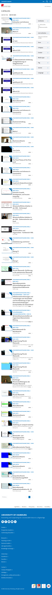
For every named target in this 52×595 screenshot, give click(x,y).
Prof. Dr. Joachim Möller (22, 386)
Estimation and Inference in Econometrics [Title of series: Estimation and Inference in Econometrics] (21, 111)
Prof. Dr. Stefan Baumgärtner (18, 385)
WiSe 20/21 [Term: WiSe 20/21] (16, 158)
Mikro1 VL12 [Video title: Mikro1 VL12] (16, 50)
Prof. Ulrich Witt (16, 275)
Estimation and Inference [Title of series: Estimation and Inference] (21, 22)
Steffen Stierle (15, 396)
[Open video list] (30, 306)
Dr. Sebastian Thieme (23, 396)
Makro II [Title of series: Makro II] (15, 32)
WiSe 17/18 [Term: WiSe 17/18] (15, 268)
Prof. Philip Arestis (24, 426)
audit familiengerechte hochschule (34, 586)
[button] (43, 1)
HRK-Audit (43, 585)
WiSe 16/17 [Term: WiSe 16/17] (15, 281)
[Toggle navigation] (50, 1)
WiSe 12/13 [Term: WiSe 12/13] (15, 393)
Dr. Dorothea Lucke (16, 449)
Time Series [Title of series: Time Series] (16, 150)
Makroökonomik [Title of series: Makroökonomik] (18, 406)
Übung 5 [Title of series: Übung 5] (15, 261)
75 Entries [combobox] (4, 497)
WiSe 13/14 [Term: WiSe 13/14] (15, 378)
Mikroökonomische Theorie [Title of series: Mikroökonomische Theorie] (21, 447)
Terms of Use (39, 506)
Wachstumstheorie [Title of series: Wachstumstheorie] (19, 141)
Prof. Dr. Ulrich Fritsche (26, 306)
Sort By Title (4, 15)
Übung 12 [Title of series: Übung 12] (16, 251)
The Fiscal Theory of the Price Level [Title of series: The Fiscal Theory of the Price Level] (22, 161)
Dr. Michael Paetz (16, 333)
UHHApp (3, 572)
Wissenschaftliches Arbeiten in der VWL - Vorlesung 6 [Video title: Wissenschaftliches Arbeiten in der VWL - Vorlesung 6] (22, 207)
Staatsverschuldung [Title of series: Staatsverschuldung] (19, 122)
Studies (3, 527)
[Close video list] (30, 24)
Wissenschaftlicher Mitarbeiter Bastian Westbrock (23, 42)
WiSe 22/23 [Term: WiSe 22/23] (16, 20)
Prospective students (7, 530)
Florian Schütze (16, 223)
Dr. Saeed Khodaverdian (17, 198)
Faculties (3, 559)
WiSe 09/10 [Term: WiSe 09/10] (16, 464)
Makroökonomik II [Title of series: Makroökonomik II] (19, 101)
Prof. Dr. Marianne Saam (17, 65)
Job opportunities (6, 546)
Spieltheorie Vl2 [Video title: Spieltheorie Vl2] (18, 73)
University (4, 554)
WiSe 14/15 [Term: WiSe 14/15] (15, 365)
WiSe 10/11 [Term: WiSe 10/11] (15, 404)
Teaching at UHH (5, 541)
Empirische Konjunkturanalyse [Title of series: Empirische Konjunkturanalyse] (22, 183)
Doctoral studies (5, 543)
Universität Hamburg (6, 1)
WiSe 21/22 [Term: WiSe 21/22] (15, 99)
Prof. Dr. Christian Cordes (28, 274)
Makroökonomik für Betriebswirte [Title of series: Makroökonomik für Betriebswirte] (19, 330)
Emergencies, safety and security (10, 575)
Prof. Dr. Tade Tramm (17, 321)
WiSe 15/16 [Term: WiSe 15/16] (15, 327)
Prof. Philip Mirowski (22, 357)
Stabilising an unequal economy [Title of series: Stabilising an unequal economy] (23, 425)
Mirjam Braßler (23, 370)
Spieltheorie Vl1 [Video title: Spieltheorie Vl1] (18, 82)
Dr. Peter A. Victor (16, 426)
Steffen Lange (15, 289)
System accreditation (49, 585)
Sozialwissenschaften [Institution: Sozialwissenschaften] (19, 314)
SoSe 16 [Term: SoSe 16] (29, 314)
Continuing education (7, 533)
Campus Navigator (6, 570)
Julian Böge (15, 234)
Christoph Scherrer (16, 344)
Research (3, 538)
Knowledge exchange (7, 548)
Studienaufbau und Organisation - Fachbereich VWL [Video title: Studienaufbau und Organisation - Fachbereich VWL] (23, 232)
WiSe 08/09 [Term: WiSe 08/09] (16, 455)
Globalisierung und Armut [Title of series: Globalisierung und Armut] (21, 242)
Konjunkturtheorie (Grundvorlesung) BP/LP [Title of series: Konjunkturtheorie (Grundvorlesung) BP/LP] (20, 477)
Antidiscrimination (6, 578)
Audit (38, 585)
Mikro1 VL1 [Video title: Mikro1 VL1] (16, 91)
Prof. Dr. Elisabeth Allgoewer (27, 321)
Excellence (4, 556)
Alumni (3, 562)
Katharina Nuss (26, 65)
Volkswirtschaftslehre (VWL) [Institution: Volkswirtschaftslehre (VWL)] (21, 18)
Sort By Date (12, 15)
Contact (3, 567)
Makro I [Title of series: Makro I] (15, 131)
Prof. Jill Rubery (24, 344)
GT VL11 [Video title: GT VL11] (15, 41)
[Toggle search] (47, 1)
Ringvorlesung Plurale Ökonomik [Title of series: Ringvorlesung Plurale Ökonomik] (20, 342)
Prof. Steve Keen (16, 370)
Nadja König (15, 357)
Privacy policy (31, 506)
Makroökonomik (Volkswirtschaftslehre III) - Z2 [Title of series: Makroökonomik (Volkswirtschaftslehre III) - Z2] (22, 488)
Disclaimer (24, 506)
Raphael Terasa (16, 253)
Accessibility (47, 506)
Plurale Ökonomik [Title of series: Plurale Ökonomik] (18, 395)
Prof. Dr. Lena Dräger (17, 306)
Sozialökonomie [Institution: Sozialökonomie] (17, 294)
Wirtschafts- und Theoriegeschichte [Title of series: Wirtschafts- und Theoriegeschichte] (18, 437)
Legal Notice (16, 506)
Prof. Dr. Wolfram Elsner (17, 274)
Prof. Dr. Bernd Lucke (17, 23)
